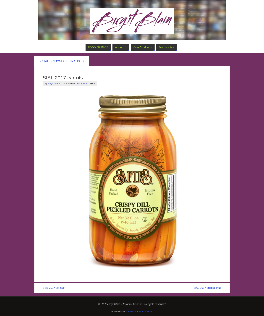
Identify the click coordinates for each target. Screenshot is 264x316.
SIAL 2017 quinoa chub (207, 287)
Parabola (131, 311)
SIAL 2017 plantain (54, 287)
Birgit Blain (54, 83)
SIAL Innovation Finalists (62, 61)
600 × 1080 (82, 83)
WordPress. (146, 311)
